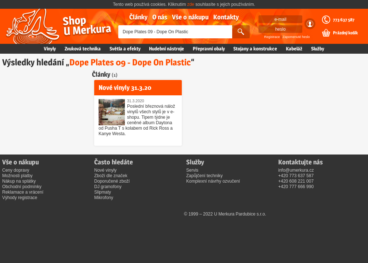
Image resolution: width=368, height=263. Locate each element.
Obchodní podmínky (21, 186)
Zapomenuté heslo (296, 37)
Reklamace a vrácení (22, 192)
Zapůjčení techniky (204, 175)
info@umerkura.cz (296, 170)
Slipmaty (102, 192)
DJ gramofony (108, 186)
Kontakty (226, 17)
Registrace (272, 37)
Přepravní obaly (209, 49)
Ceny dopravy (15, 170)
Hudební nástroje (166, 49)
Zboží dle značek (110, 175)
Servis (192, 170)
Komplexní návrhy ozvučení (213, 181)
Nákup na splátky (19, 181)
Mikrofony (103, 197)
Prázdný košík (345, 33)
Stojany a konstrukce (255, 49)
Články (138, 17)
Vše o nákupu (190, 17)
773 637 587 (343, 20)
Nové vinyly (105, 170)
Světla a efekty (125, 49)
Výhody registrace (19, 197)
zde (190, 4)
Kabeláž (294, 49)
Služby (317, 49)
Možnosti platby (17, 175)
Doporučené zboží (112, 181)
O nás (159, 17)
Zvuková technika (83, 49)
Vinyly (50, 49)
